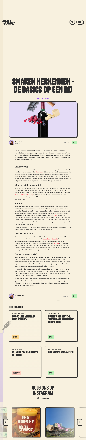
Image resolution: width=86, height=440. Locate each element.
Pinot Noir (46, 239)
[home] (8, 22)
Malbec (56, 243)
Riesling (30, 195)
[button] (80, 22)
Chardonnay (40, 172)
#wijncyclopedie (43, 98)
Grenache (55, 239)
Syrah (56, 215)
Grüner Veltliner (20, 195)
